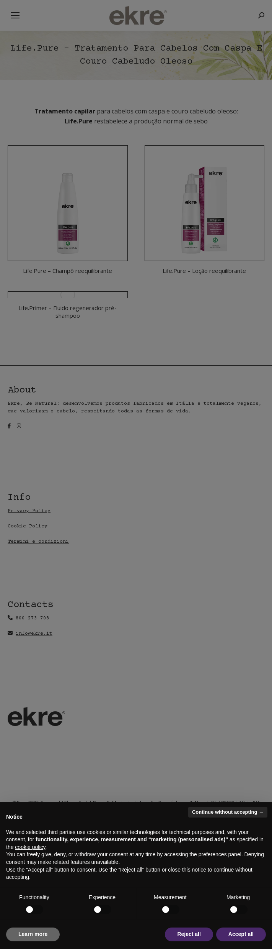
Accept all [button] (241, 934)
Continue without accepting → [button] (228, 812)
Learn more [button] (32, 934)
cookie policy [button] (30, 847)
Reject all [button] (188, 934)
